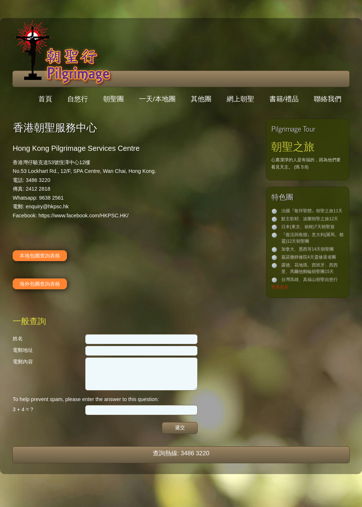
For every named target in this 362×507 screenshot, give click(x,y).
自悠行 (77, 99)
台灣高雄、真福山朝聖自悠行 (309, 279)
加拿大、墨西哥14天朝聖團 (307, 249)
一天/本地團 (157, 99)
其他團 (201, 99)
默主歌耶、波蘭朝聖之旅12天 (309, 218)
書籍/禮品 (284, 99)
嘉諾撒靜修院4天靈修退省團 (308, 257)
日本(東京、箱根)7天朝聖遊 (307, 226)
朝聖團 (113, 99)
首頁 (45, 99)
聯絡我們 (327, 99)
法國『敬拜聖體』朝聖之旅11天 (311, 210)
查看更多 (280, 287)
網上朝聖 (240, 99)
